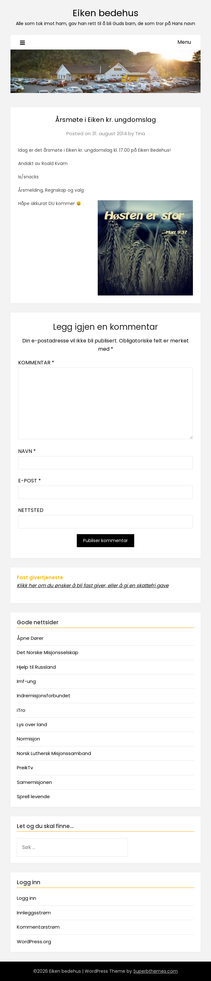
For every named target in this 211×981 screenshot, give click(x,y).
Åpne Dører (30, 638)
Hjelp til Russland (36, 667)
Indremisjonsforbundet (43, 695)
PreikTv (25, 767)
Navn (27, 451)
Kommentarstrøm (38, 927)
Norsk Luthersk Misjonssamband (54, 753)
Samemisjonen (34, 782)
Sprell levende (33, 796)
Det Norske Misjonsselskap (47, 652)
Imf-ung (26, 681)
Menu (184, 42)
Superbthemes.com (155, 971)
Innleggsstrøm (34, 912)
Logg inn (26, 898)
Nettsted (30, 510)
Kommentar (36, 362)
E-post (29, 480)
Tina (140, 133)
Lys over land (32, 724)
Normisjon (28, 738)
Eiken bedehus (105, 13)
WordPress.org (34, 941)
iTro (21, 710)
